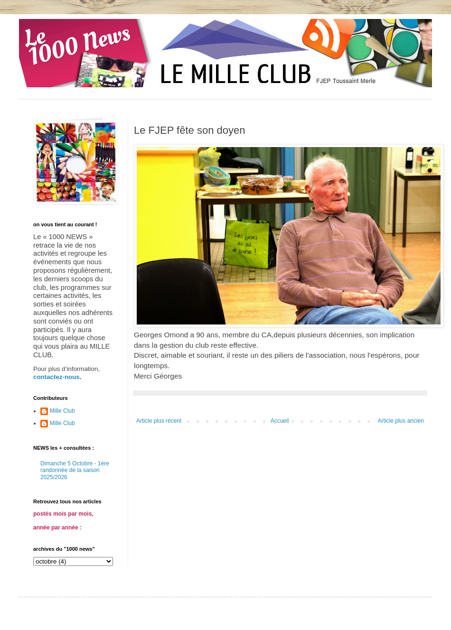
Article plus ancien (401, 420)
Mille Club (62, 411)
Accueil (280, 420)
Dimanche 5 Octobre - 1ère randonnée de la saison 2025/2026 (74, 470)
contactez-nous (56, 376)
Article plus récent (158, 420)
